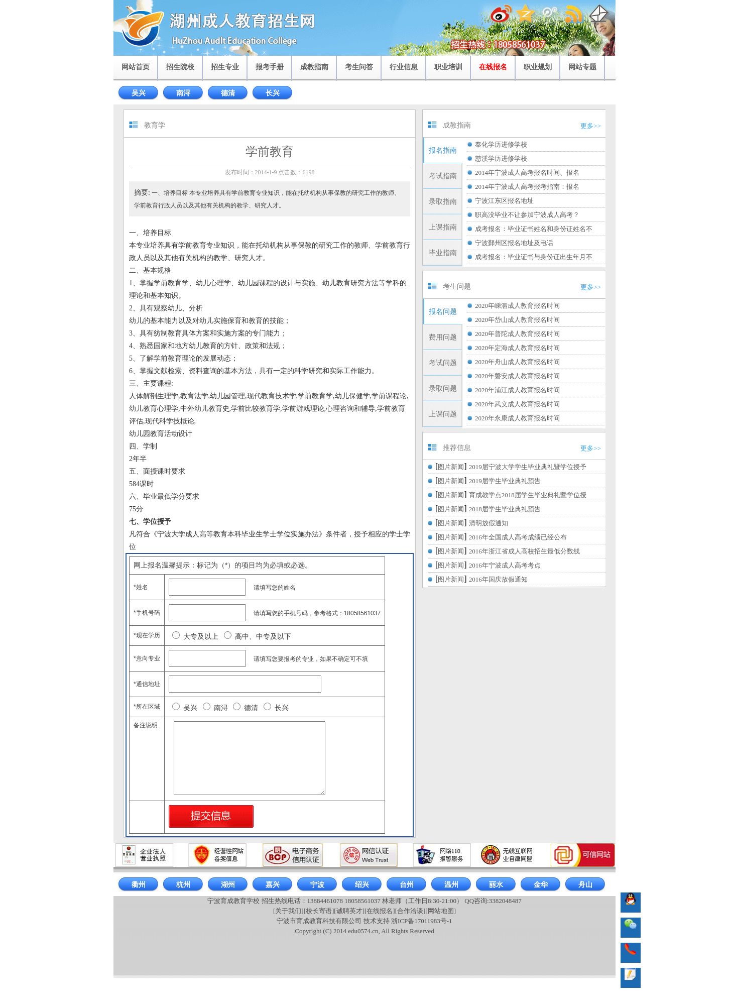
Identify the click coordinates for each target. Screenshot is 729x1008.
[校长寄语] (319, 911)
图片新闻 (451, 467)
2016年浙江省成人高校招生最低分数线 (524, 551)
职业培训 (448, 67)
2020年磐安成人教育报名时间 (517, 376)
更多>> (590, 126)
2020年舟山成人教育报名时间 (517, 362)
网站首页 (136, 67)
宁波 (317, 884)
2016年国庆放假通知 (498, 579)
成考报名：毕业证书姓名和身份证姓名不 (533, 229)
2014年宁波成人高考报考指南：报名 (527, 186)
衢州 (139, 884)
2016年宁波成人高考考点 (505, 565)
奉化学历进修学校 (501, 144)
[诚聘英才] (349, 911)
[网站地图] (440, 911)
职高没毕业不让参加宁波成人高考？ (527, 214)
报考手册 (270, 67)
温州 (451, 884)
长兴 (273, 93)
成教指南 (314, 67)
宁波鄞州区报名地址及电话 (514, 243)
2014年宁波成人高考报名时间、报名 (527, 172)
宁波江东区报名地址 (504, 200)
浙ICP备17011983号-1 (421, 921)
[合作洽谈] (410, 911)
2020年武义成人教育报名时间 (517, 404)
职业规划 (538, 67)
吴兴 (139, 93)
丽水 (496, 884)
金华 (541, 884)
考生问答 (359, 67)
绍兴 (362, 884)
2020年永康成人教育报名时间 (517, 418)
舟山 (585, 884)
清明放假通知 (488, 523)
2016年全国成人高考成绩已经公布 (518, 537)
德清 (228, 93)
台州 (407, 884)
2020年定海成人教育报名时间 (517, 348)
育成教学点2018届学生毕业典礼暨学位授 (527, 495)
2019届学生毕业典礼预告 (505, 481)
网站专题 (582, 67)
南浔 (183, 93)
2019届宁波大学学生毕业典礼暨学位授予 (527, 467)
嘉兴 (273, 884)
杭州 (183, 884)
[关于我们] (288, 911)
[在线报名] (380, 911)
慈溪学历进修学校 (501, 158)
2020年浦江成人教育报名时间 (517, 390)
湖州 (228, 884)
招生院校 (180, 67)
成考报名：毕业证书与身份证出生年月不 (533, 257)
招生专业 (225, 67)
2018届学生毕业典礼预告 (505, 509)
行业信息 (404, 67)
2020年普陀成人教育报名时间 (517, 334)
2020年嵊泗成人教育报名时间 (517, 305)
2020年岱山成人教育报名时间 (517, 319)
